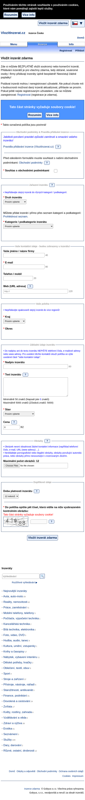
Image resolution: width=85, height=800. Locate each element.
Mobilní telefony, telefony (18, 616)
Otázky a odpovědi (26, 775)
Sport (6, 677)
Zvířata (7, 710)
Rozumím (10, 14)
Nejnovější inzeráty (15, 594)
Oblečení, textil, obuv (16, 671)
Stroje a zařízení (13, 682)
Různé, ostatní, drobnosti (18, 754)
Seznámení (10, 737)
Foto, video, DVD (14, 638)
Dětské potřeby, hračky (17, 665)
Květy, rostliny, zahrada (17, 715)
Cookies (66, 779)
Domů (80, 37)
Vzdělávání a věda (14, 721)
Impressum (77, 779)
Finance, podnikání (15, 699)
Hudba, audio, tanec (15, 643)
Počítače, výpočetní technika (21, 621)
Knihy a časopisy (13, 655)
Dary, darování (12, 748)
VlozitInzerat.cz (13, 33)
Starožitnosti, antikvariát (18, 693)
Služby (7, 743)
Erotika (7, 732)
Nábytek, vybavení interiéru (20, 660)
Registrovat (66, 50)
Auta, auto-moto (13, 599)
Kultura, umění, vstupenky (19, 649)
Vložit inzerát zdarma (53, 23)
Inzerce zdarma (32, 792)
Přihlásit (79, 50)
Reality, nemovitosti (15, 605)
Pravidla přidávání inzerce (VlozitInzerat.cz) (28, 146)
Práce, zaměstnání (15, 610)
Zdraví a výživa (12, 726)
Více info (28, 14)
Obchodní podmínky (30, 162)
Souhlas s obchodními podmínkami (27, 170)
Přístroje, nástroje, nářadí (19, 687)
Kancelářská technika (16, 627)
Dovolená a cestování (16, 704)
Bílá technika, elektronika (18, 632)
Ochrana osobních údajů (71, 775)
